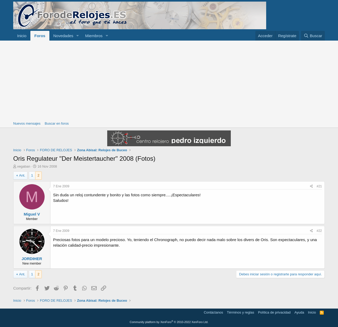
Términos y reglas (240, 312)
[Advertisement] (169, 80)
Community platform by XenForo (169, 322)
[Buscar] (313, 36)
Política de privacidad (274, 312)
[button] (77, 36)
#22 (319, 231)
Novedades (63, 35)
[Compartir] (311, 186)
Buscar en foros (57, 123)
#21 (319, 186)
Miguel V (32, 214)
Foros (39, 35)
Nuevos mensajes (26, 123)
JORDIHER (32, 258)
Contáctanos (213, 312)
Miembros (93, 35)
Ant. (22, 175)
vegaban (23, 166)
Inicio (21, 35)
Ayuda (299, 312)
